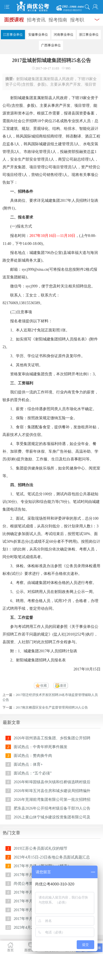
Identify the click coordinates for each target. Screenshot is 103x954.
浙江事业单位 (89, 35)
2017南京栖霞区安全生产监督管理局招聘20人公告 (52, 707)
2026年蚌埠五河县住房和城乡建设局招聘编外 (52, 791)
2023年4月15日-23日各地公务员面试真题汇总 (52, 857)
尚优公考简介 (25, 884)
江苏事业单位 (13, 35)
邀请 (63, 685)
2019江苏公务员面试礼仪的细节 (40, 848)
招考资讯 (36, 20)
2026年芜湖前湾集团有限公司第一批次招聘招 (52, 800)
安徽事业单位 (38, 35)
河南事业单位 (63, 35)
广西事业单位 (51, 45)
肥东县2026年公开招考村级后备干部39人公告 (52, 808)
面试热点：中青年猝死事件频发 (40, 747)
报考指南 (57, 20)
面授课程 (14, 20)
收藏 (43, 685)
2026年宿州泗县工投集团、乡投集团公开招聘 (52, 738)
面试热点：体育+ (28, 764)
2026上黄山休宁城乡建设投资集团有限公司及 (52, 817)
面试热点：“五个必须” (33, 773)
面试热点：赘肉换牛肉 (33, 756)
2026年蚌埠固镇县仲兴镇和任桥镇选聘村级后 (52, 782)
